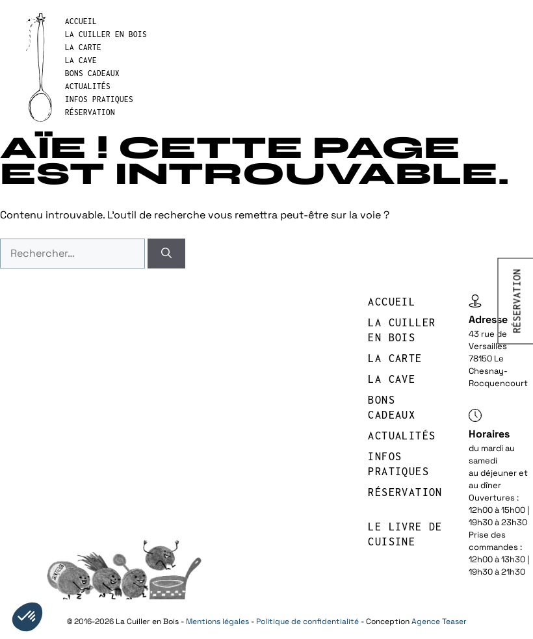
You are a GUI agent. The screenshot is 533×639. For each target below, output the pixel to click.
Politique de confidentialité (307, 621)
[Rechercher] (166, 253)
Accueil (81, 21)
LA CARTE (83, 47)
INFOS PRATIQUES (99, 99)
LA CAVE (81, 60)
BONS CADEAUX (92, 73)
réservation (90, 112)
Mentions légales (217, 621)
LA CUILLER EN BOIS (106, 34)
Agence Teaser (439, 621)
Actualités (87, 86)
